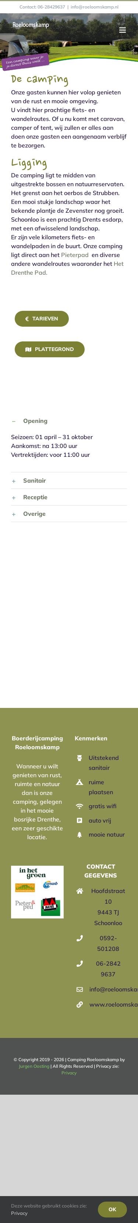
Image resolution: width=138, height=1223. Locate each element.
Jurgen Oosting (34, 1066)
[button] (69, 421)
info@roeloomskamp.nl (94, 7)
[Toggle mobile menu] (123, 30)
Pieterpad (75, 254)
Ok (112, 1209)
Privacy (69, 1073)
